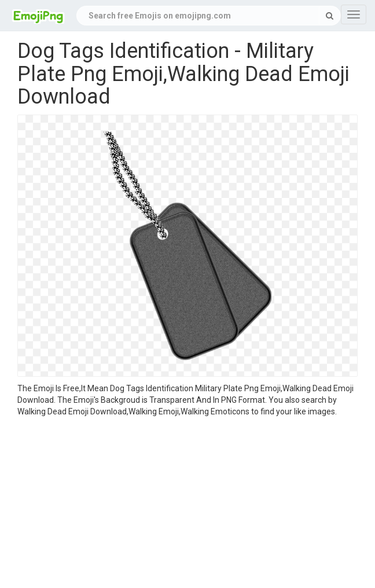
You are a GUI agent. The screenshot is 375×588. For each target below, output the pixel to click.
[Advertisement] (187, 504)
